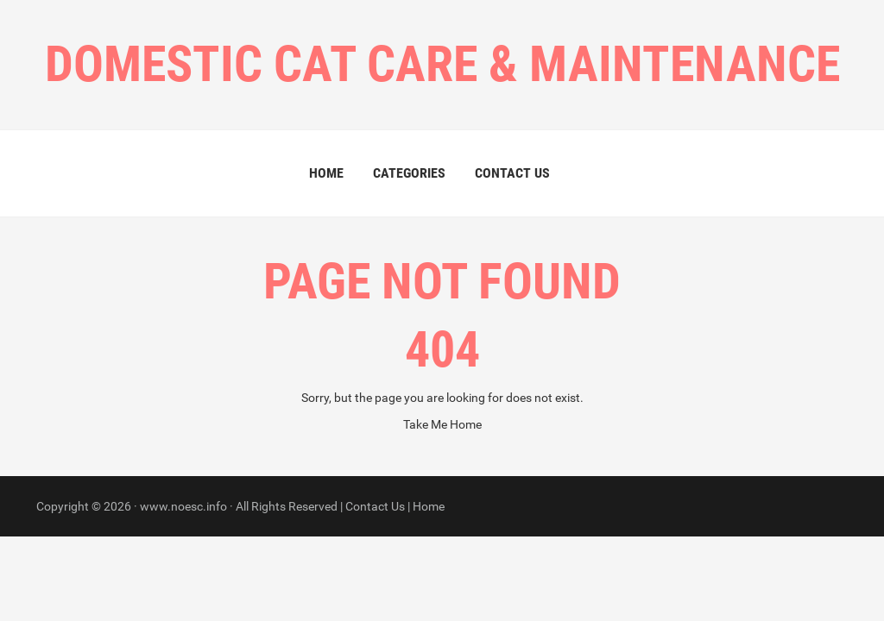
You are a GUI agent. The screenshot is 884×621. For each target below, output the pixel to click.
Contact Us (512, 173)
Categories (409, 173)
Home (326, 173)
